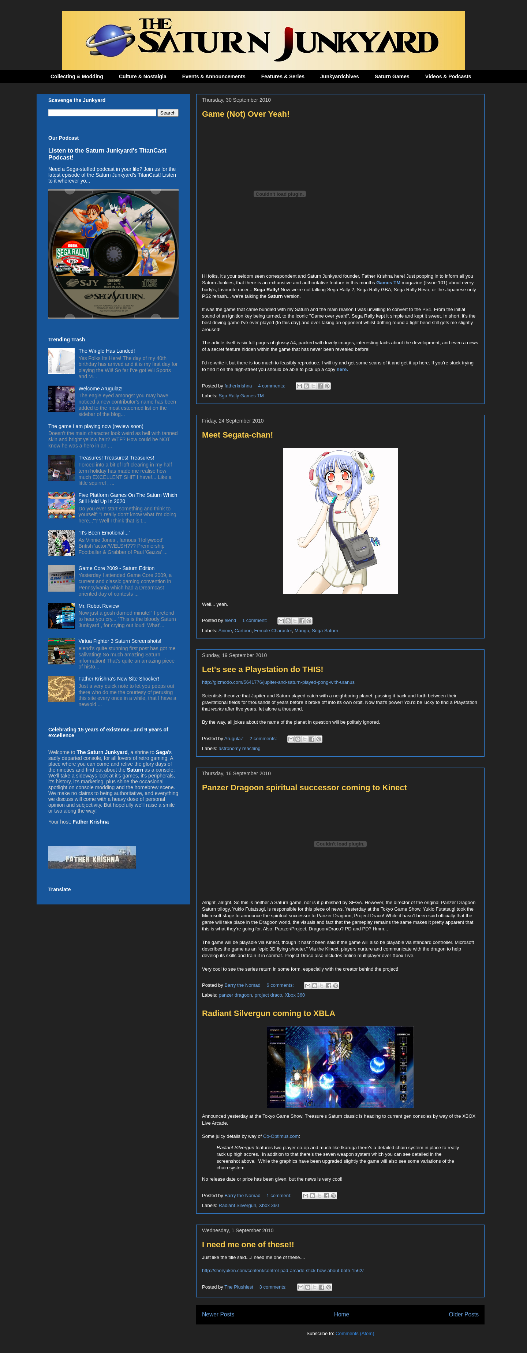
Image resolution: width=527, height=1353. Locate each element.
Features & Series (282, 76)
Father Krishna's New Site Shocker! (119, 679)
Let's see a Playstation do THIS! (263, 669)
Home (342, 1314)
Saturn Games (392, 76)
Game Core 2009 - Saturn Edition (117, 568)
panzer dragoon (235, 995)
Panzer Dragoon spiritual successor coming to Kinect (304, 787)
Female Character (273, 630)
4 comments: (272, 386)
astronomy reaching (240, 748)
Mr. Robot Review (99, 606)
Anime (225, 630)
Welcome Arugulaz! (101, 388)
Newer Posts (218, 1314)
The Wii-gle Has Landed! (107, 351)
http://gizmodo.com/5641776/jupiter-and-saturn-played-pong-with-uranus (278, 682)
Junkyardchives (339, 76)
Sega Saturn (325, 630)
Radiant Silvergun (238, 1205)
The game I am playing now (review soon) (95, 426)
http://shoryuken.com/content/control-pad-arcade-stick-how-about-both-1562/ (283, 1270)
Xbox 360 (295, 995)
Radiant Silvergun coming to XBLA (268, 1013)
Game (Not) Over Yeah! (245, 114)
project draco (268, 995)
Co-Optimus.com (281, 1136)
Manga (302, 630)
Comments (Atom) (355, 1333)
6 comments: (280, 985)
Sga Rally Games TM (241, 395)
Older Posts (464, 1314)
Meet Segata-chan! (237, 434)
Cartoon (243, 630)
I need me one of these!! (248, 1244)
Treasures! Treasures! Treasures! (116, 458)
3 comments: (273, 1287)
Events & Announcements (214, 76)
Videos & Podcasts (448, 76)
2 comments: (264, 738)
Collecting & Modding (77, 76)
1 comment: (255, 620)
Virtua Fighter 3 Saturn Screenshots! (120, 641)
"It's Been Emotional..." (105, 533)
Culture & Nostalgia (143, 76)
